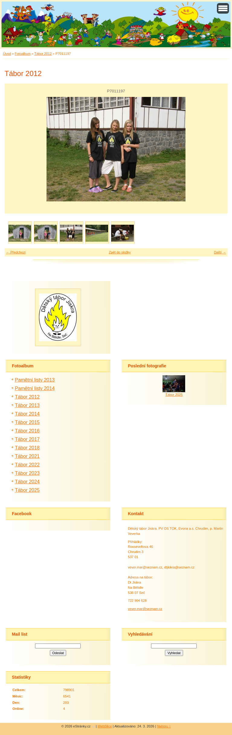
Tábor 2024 (27, 481)
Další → (220, 252)
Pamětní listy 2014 (35, 388)
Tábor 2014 (27, 413)
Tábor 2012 (43, 53)
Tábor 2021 (27, 456)
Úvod (7, 53)
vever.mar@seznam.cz (145, 609)
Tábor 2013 (27, 405)
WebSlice (105, 726)
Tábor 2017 (27, 439)
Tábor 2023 (27, 473)
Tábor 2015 (27, 422)
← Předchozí (16, 252)
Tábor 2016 (27, 430)
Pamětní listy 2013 (35, 379)
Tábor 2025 (27, 490)
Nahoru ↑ (164, 726)
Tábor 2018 (27, 447)
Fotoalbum (23, 53)
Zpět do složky (119, 252)
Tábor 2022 (27, 464)
